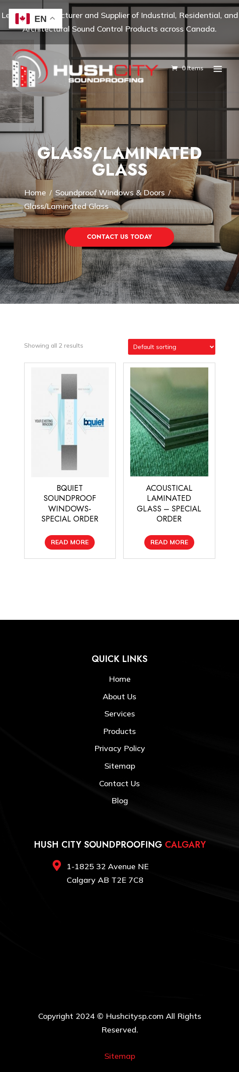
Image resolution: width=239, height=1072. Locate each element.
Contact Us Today (119, 236)
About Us (119, 696)
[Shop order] (171, 347)
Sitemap (119, 766)
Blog (119, 800)
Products (119, 731)
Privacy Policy (119, 748)
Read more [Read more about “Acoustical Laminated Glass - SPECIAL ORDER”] (169, 542)
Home (120, 679)
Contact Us (119, 783)
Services (119, 714)
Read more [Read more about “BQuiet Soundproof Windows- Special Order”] (70, 542)
